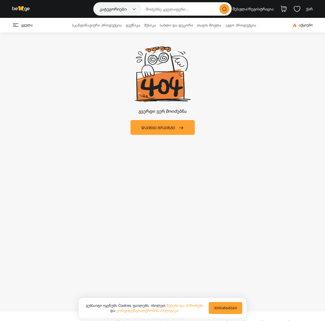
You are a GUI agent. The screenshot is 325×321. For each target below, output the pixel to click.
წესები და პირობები (185, 305)
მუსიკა (150, 25)
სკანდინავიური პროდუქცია (97, 25)
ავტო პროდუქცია (240, 25)
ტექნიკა (133, 25)
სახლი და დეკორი (176, 25)
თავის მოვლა (209, 25)
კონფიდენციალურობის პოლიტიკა (148, 310)
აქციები (302, 25)
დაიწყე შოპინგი (162, 128)
